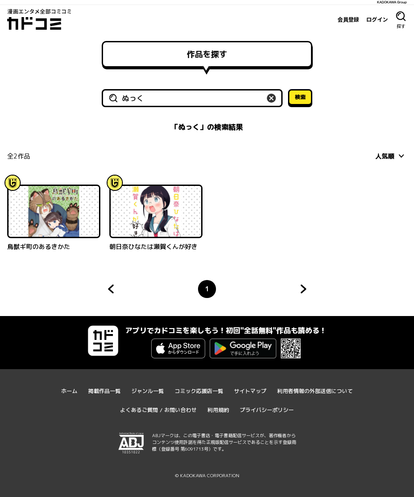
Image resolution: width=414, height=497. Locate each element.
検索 (300, 97)
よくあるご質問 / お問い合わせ (158, 410)
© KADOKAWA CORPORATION (207, 475)
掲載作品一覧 (104, 391)
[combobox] (391, 156)
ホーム (69, 391)
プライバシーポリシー (267, 410)
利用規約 (218, 410)
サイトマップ (250, 391)
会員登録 (348, 19)
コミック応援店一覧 (199, 391)
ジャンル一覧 (147, 391)
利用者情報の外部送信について (315, 391)
